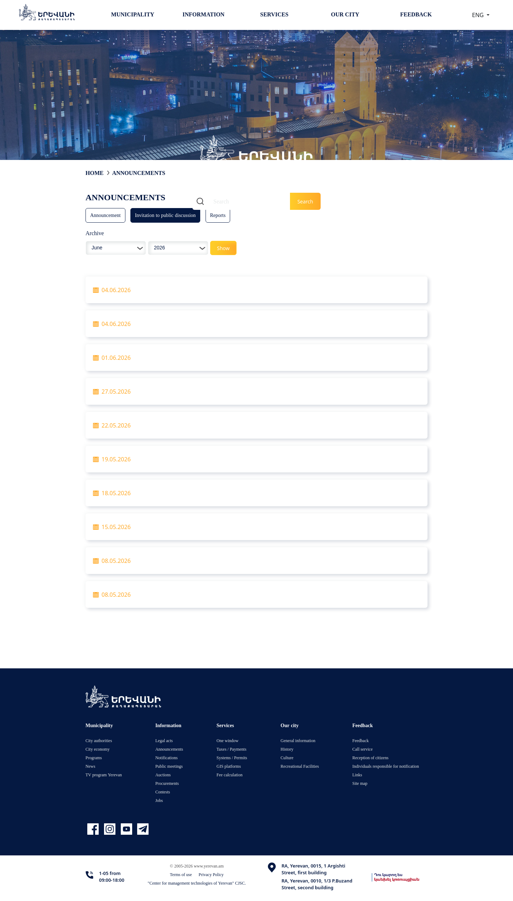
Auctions (163, 775)
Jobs (159, 800)
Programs (94, 758)
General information (298, 740)
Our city (345, 14)
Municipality (132, 14)
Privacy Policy (211, 874)
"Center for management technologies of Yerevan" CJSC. (197, 883)
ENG (478, 15)
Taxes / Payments (232, 749)
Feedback (416, 14)
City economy (98, 749)
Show (223, 248)
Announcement (105, 215)
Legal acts (164, 740)
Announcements (138, 173)
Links (357, 775)
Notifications (166, 758)
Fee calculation (230, 775)
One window (228, 740)
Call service (362, 749)
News (90, 766)
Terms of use (181, 874)
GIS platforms (229, 766)
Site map (359, 783)
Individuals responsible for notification (385, 766)
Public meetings (169, 766)
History (287, 749)
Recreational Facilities (300, 766)
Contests (162, 792)
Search (305, 201)
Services (274, 14)
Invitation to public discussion (165, 215)
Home (95, 173)
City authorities (99, 740)
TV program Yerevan (104, 775)
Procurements (167, 783)
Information (203, 14)
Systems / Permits (232, 758)
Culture (287, 758)
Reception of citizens (370, 758)
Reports (218, 215)
